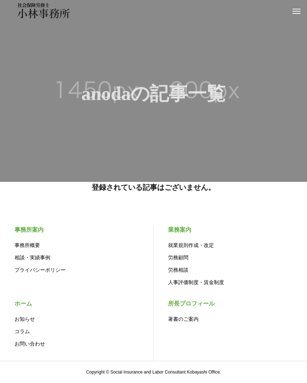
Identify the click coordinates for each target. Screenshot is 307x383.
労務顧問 (178, 257)
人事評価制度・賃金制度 (196, 282)
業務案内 (179, 230)
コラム (22, 331)
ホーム (23, 303)
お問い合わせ (30, 344)
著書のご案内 (183, 319)
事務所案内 (29, 230)
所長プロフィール (191, 303)
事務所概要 (27, 245)
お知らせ (25, 319)
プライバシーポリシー (40, 270)
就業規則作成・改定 (191, 245)
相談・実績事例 (32, 257)
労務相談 (178, 270)
